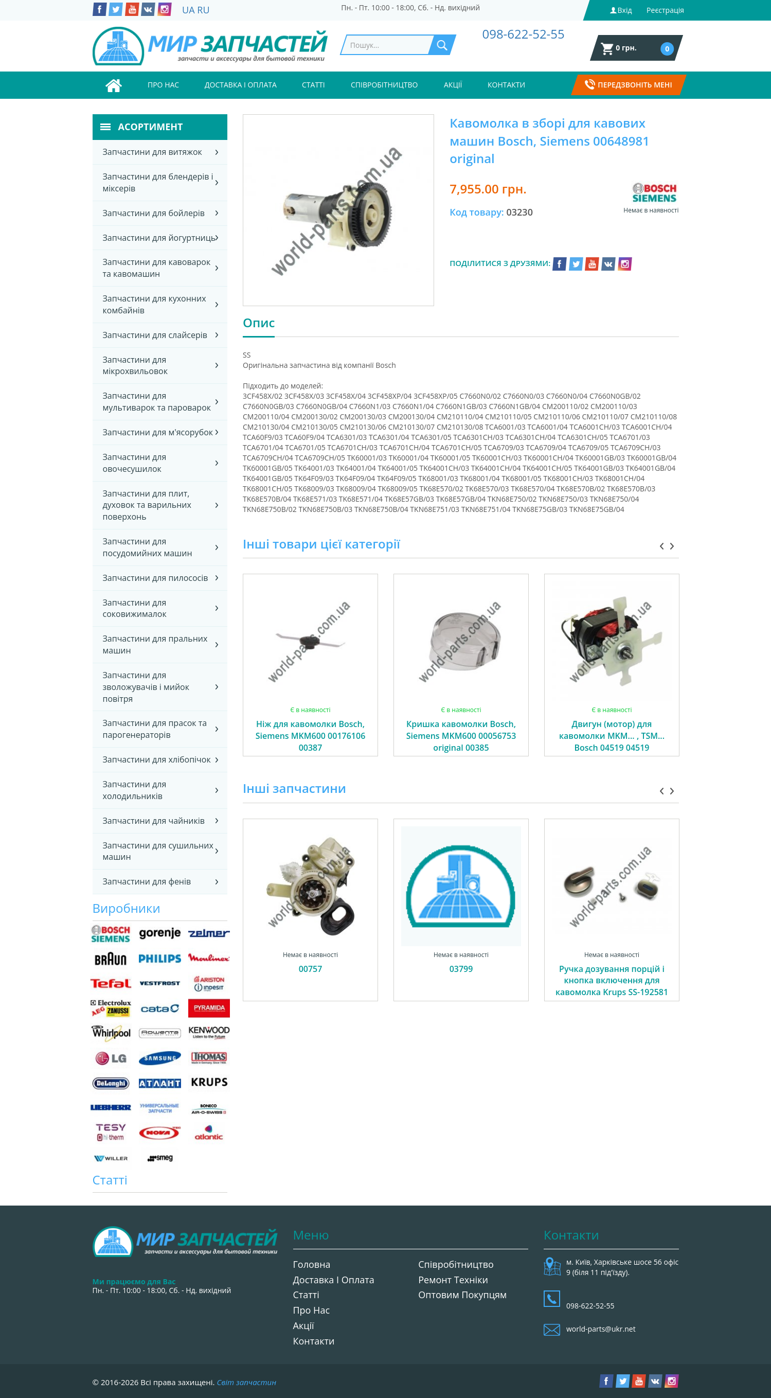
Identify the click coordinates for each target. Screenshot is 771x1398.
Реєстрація (665, 10)
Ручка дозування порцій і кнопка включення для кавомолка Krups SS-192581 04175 (611, 986)
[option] (310, 677)
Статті (313, 85)
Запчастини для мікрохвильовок (135, 365)
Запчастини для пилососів (155, 577)
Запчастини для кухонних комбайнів (154, 304)
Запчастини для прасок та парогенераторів (155, 728)
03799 (461, 969)
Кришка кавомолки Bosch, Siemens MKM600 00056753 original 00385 (461, 735)
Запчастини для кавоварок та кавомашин (157, 267)
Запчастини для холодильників (135, 790)
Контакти (506, 85)
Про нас (163, 85)
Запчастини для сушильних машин (158, 851)
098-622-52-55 (523, 33)
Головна (312, 1264)
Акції (453, 85)
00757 (310, 969)
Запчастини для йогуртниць (159, 237)
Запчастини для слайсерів (155, 335)
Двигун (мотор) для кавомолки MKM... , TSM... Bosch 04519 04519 (612, 735)
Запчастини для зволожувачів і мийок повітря (146, 686)
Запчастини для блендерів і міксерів (158, 182)
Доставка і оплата (241, 85)
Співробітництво (384, 85)
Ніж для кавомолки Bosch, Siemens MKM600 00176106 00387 (311, 735)
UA (188, 10)
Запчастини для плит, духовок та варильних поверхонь (147, 505)
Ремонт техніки (453, 1279)
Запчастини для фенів (147, 881)
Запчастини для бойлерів (154, 213)
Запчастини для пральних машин (155, 644)
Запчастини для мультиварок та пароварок (157, 401)
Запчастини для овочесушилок (135, 462)
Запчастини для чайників (154, 820)
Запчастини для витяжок (152, 151)
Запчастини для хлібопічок (157, 759)
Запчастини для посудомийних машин (147, 547)
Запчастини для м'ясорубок (158, 432)
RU (203, 10)
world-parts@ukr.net (601, 1329)
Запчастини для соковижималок (135, 608)
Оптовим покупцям (462, 1294)
